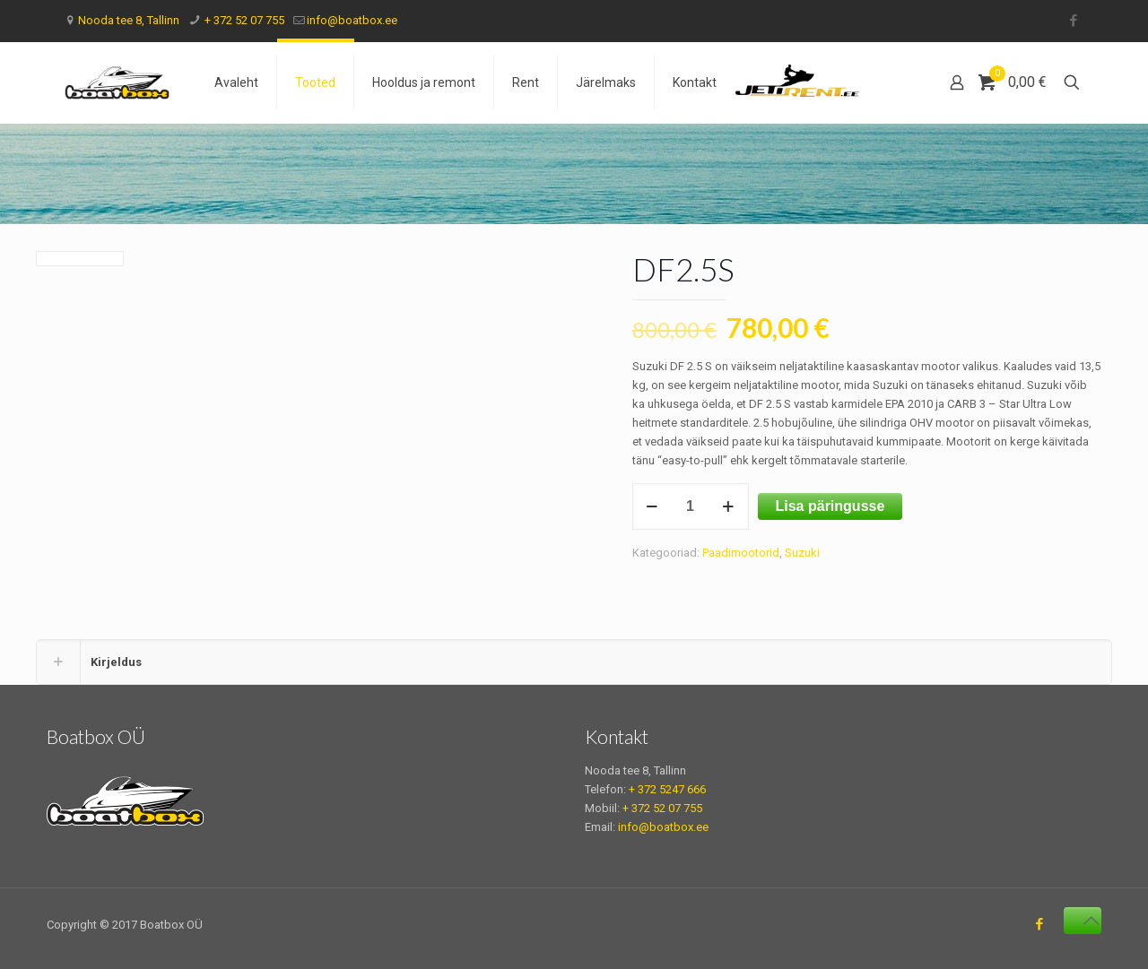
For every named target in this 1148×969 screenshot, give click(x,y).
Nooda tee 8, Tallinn (128, 20)
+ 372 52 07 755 (243, 20)
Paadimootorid (740, 552)
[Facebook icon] (1073, 21)
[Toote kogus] (690, 506)
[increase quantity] (728, 506)
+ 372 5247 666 (667, 789)
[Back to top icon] (1082, 920)
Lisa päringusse (830, 506)
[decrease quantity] (652, 506)
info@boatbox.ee (352, 20)
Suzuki (802, 552)
